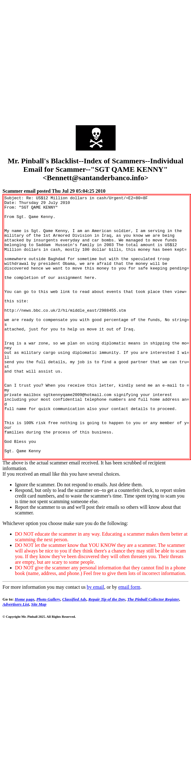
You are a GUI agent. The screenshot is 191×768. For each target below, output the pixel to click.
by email (95, 639)
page (24, 651)
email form (129, 639)
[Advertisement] (58, 61)
